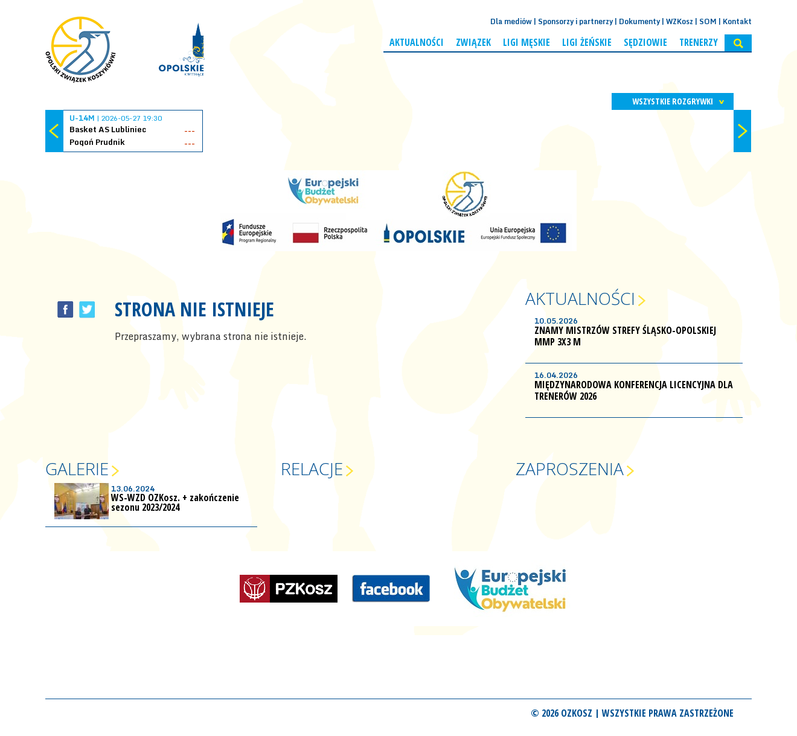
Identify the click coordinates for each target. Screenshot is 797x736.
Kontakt (737, 21)
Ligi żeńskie (587, 42)
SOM (708, 21)
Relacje (312, 468)
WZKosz (679, 21)
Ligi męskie (526, 42)
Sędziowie (645, 42)
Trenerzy (698, 42)
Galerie (77, 468)
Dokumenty (639, 21)
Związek (473, 42)
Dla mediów (511, 21)
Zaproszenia (570, 468)
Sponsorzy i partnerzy (575, 21)
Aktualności (416, 42)
